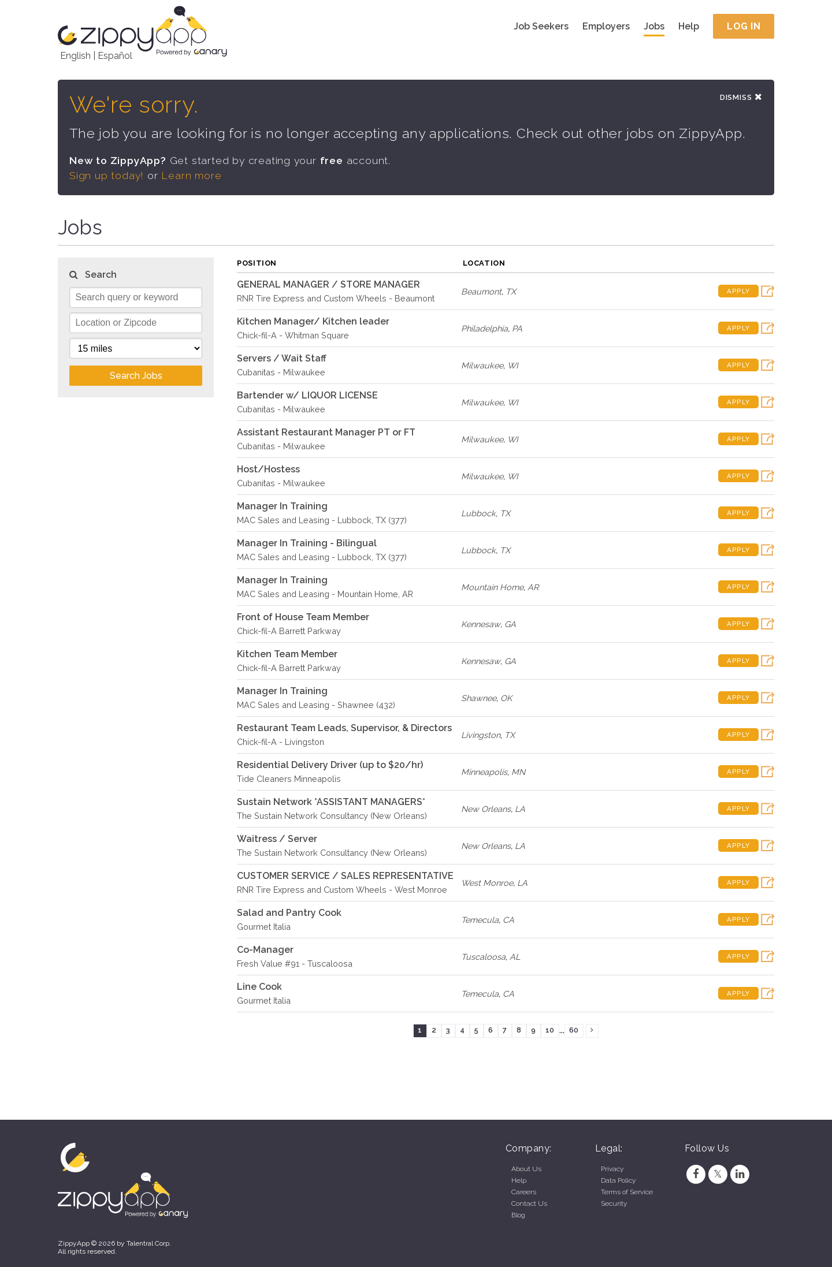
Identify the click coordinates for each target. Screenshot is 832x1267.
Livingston (480, 735)
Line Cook (259, 987)
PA (517, 329)
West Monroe (487, 883)
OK (506, 698)
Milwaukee (482, 366)
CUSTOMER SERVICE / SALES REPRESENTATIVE (345, 876)
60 (573, 1031)
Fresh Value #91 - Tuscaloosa (294, 964)
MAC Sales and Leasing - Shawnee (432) (316, 705)
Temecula (480, 920)
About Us (526, 1169)
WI (512, 366)
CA (508, 920)
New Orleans (486, 809)
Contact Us (529, 1203)
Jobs (654, 26)
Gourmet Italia (264, 927)
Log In (743, 26)
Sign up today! (106, 176)
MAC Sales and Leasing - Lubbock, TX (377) (322, 521)
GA (510, 624)
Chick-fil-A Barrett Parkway (289, 631)
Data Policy (618, 1180)
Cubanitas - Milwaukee (281, 373)
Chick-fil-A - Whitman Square (293, 336)
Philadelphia (484, 329)
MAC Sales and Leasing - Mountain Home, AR (325, 594)
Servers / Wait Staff (281, 358)
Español (115, 55)
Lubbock (478, 514)
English (75, 55)
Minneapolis (484, 772)
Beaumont (481, 292)
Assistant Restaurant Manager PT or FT (326, 432)
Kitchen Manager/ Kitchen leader (313, 321)
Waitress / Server (277, 839)
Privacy (612, 1169)
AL (515, 957)
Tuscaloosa (483, 957)
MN (518, 772)
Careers (523, 1192)
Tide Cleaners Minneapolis (289, 779)
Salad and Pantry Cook (289, 913)
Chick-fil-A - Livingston (280, 742)
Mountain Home (492, 587)
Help (688, 26)
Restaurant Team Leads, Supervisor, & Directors (344, 728)
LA (520, 809)
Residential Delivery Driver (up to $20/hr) (330, 765)
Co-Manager (265, 950)
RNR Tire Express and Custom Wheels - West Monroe (342, 890)
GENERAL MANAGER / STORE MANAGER (328, 285)
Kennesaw (480, 624)
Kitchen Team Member (287, 654)
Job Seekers (541, 26)
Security (614, 1203)
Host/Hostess (268, 469)
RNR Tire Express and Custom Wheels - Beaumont (335, 299)
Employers (606, 26)
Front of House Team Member (303, 617)
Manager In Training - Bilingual (307, 543)
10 (549, 1031)
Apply (738, 292)
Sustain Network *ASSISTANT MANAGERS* (331, 802)
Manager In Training (282, 506)
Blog (518, 1215)
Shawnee (478, 698)
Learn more (192, 176)
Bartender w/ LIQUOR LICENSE (307, 395)
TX (511, 292)
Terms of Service (627, 1192)
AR (533, 587)
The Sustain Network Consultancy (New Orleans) (332, 816)
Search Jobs (136, 376)
